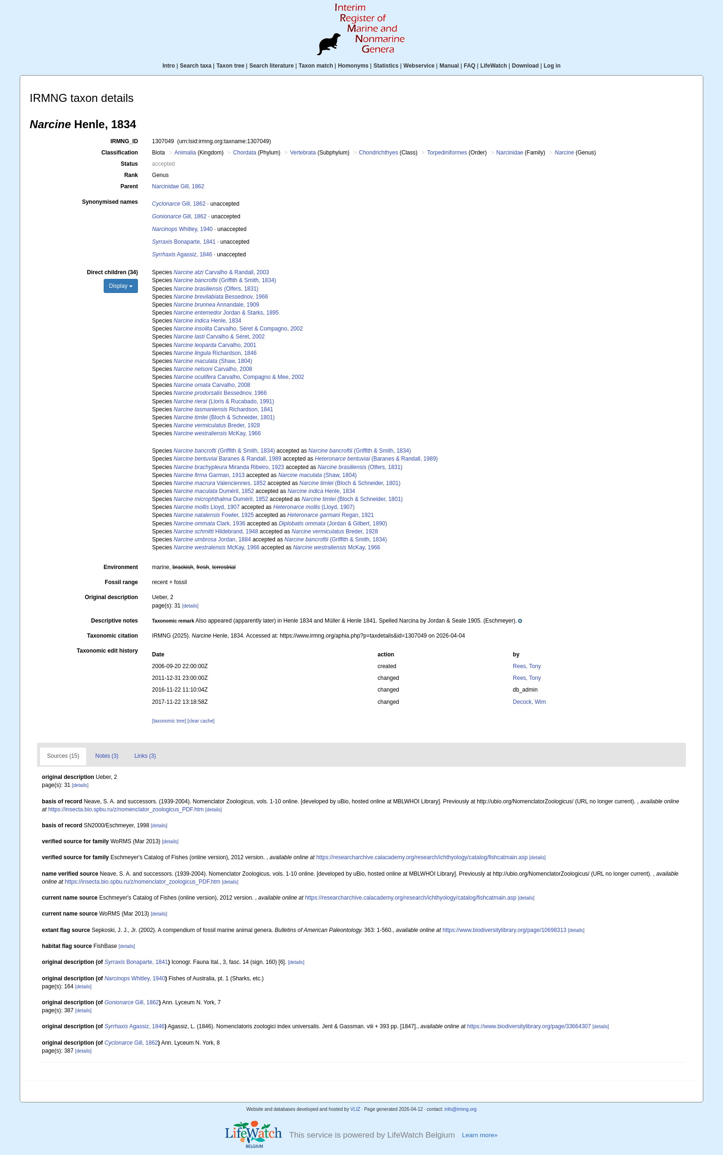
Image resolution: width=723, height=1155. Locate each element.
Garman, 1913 (209, 475)
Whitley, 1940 (182, 229)
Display (121, 286)
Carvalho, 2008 (213, 369)
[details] (190, 605)
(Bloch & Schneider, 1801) (224, 417)
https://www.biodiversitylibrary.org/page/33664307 (529, 1026)
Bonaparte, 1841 (183, 242)
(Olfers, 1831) (216, 288)
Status (129, 164)
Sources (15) (63, 756)
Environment (121, 567)
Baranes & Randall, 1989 (227, 458)
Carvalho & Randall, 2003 (221, 272)
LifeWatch (493, 65)
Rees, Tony (527, 666)
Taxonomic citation (112, 635)
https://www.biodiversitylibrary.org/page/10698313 (504, 930)
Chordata (244, 152)
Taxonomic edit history (107, 650)
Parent (129, 186)
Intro (168, 65)
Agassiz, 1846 (182, 254)
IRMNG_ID (124, 141)
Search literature (271, 65)
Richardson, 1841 (223, 409)
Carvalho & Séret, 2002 (219, 336)
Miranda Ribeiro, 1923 (229, 467)
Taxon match (316, 65)
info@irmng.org (460, 1109)
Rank (131, 175)
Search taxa (195, 65)
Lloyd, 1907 (207, 507)
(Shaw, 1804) (213, 361)
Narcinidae (509, 152)
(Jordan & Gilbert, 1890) (333, 523)
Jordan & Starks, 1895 (226, 312)
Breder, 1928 (217, 425)
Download (525, 65)
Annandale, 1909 (216, 304)
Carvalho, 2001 (215, 345)
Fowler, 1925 (214, 515)
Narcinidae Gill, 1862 (178, 186)
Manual (449, 65)
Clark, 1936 (209, 523)
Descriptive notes (114, 620)
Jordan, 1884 (212, 539)
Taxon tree (230, 65)
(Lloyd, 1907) (313, 507)
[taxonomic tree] (169, 721)
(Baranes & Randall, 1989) (376, 458)
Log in (552, 65)
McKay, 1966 (217, 433)
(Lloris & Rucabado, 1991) (224, 401)
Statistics (385, 65)
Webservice (419, 65)
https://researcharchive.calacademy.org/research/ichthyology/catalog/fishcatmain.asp (422, 857)
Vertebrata (303, 152)
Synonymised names (110, 202)
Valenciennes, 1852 (220, 483)
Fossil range (121, 582)
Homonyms (353, 65)
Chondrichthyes (378, 152)
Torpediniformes (447, 152)
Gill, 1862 (178, 203)
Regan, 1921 (330, 515)
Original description (111, 597)
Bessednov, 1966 (221, 296)
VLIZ (355, 1109)
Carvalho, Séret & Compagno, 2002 (238, 328)
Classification (119, 152)
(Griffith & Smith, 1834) (225, 280)
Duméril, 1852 (214, 491)
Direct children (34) (112, 272)
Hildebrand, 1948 (216, 531)
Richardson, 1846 (215, 353)
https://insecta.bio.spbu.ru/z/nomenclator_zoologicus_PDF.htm (126, 809)
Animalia (185, 152)
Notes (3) (106, 756)
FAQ (470, 65)
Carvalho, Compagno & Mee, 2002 (239, 377)
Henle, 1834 (207, 320)
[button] (337, 620)
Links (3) (145, 756)
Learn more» (480, 1135)
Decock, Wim (529, 702)
